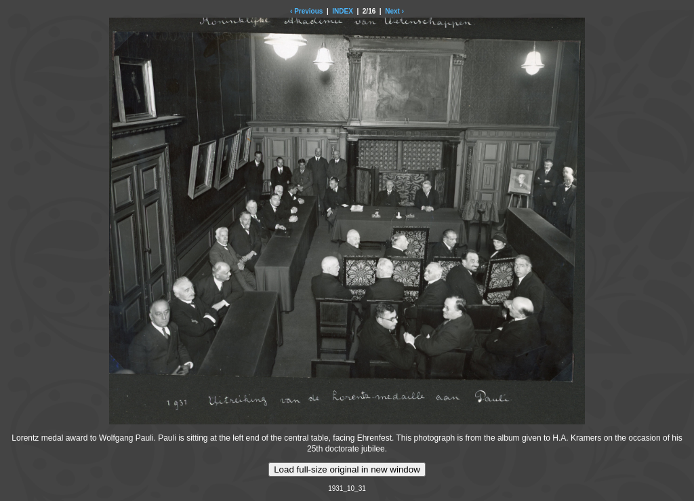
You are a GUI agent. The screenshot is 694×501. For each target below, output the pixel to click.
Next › (394, 11)
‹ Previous (306, 11)
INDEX (342, 11)
